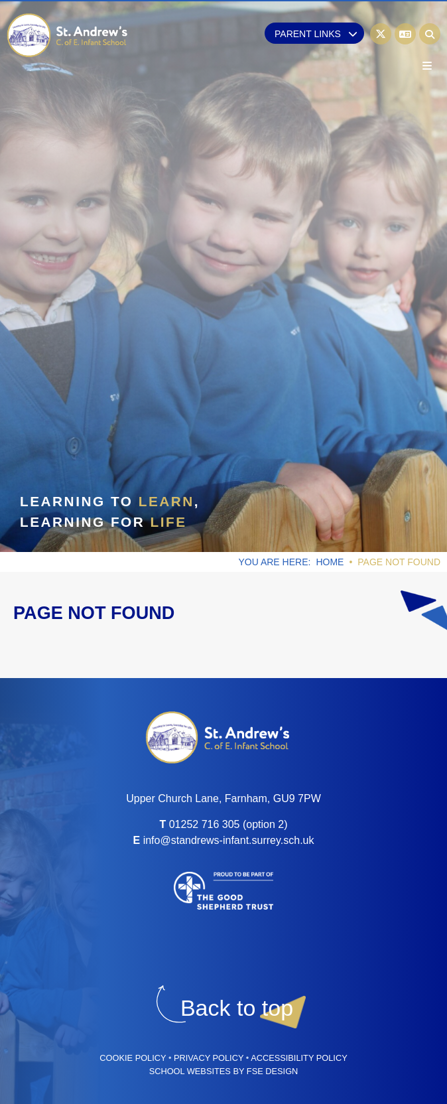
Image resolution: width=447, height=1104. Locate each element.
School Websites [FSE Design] (190, 1071)
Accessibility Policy (299, 1058)
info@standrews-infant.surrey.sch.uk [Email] (228, 840)
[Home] (68, 35)
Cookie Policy (132, 1058)
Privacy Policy (208, 1058)
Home (330, 562)
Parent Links (316, 34)
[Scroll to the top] (236, 1008)
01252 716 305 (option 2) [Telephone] (228, 824)
